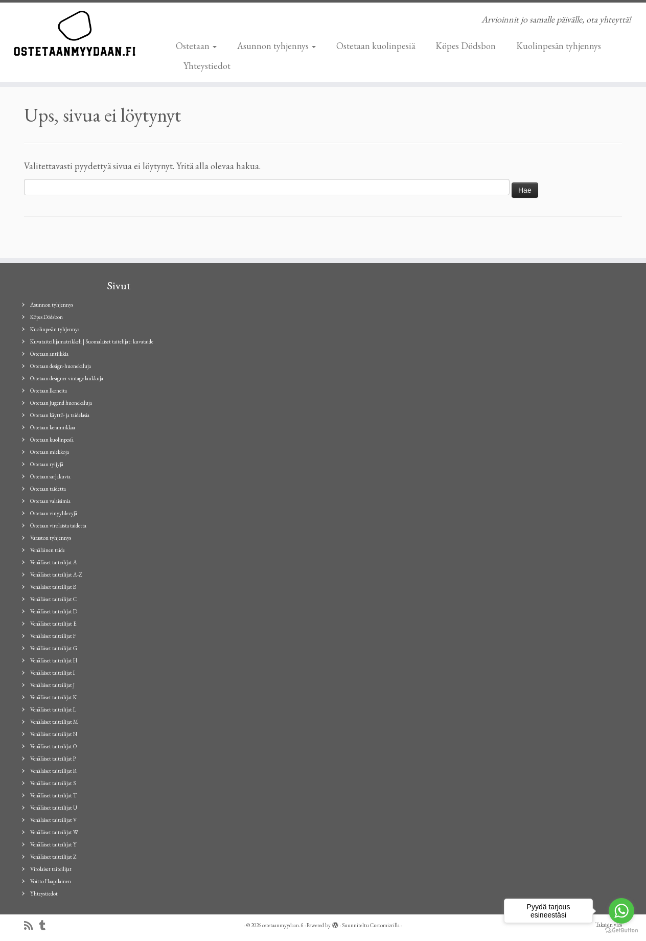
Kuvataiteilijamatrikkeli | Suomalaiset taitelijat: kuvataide (91, 341)
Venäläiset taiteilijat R (53, 770)
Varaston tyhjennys (50, 537)
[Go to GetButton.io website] (621, 930)
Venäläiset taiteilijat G (53, 648)
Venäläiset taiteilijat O (53, 746)
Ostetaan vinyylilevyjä (53, 513)
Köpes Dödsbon (465, 46)
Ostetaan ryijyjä (46, 464)
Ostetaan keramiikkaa (52, 427)
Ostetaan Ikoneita (48, 390)
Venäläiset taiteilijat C (53, 599)
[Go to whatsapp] (621, 911)
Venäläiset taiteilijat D (53, 611)
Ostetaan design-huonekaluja (60, 366)
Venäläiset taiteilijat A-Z (56, 574)
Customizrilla (385, 925)
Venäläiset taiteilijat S (53, 783)
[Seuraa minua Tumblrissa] (45, 926)
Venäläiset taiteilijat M (54, 721)
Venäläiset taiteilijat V (53, 819)
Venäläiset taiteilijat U (53, 807)
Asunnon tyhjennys (276, 46)
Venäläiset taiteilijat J (52, 684)
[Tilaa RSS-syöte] (31, 926)
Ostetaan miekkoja (49, 451)
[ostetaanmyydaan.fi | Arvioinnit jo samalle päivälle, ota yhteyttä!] (74, 33)
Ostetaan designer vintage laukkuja (66, 378)
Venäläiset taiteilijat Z (53, 856)
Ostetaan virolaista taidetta (58, 525)
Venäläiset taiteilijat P (53, 758)
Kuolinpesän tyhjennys (558, 46)
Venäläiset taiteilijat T (53, 795)
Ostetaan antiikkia (49, 353)
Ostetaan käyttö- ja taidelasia (59, 415)
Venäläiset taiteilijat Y (53, 844)
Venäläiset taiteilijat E (53, 623)
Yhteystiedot (206, 66)
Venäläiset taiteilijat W (54, 832)
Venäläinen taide (47, 550)
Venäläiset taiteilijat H (53, 660)
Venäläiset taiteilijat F (53, 635)
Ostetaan (196, 46)
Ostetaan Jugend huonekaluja (61, 402)
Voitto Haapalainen (50, 881)
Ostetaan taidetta (48, 488)
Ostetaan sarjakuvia (50, 476)
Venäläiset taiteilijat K (53, 697)
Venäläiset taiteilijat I (52, 672)
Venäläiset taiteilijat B (53, 586)
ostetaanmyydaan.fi (283, 925)
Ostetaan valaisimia (50, 500)
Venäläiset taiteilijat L (53, 709)
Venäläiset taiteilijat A (53, 562)
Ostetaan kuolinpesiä (375, 46)
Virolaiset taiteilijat (51, 869)
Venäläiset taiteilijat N (53, 734)
